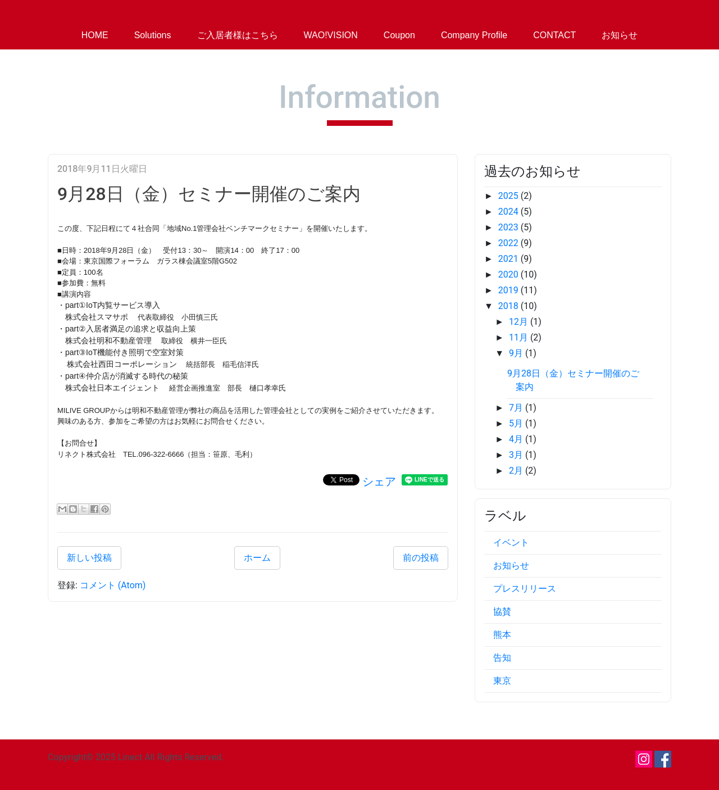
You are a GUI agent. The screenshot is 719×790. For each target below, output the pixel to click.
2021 (509, 258)
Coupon (399, 35)
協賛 (502, 611)
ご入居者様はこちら (237, 35)
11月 (519, 337)
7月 (517, 407)
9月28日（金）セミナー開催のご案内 (209, 194)
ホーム (257, 557)
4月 (517, 439)
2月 (517, 470)
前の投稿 (421, 557)
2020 (509, 274)
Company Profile (474, 35)
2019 (509, 290)
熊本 (502, 634)
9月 (517, 353)
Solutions (152, 35)
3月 (517, 455)
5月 (517, 423)
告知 (502, 657)
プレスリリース (524, 588)
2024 (509, 211)
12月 (519, 321)
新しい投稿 (89, 557)
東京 (502, 680)
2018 (509, 306)
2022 (509, 243)
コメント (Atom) (113, 585)
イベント (511, 542)
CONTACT (554, 35)
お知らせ (620, 35)
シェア (379, 481)
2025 (509, 195)
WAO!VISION (331, 35)
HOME (94, 35)
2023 (509, 227)
